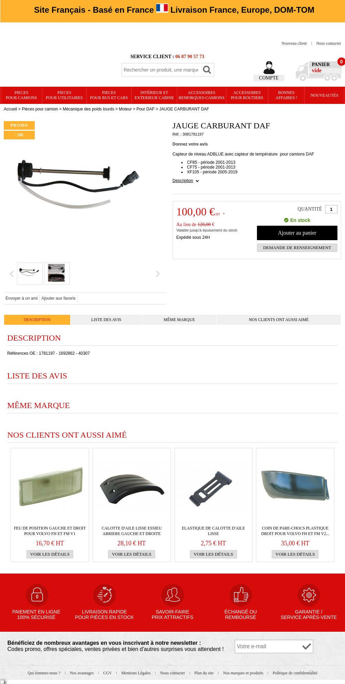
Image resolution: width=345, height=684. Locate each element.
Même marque (179, 319)
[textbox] (161, 70)
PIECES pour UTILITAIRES (64, 95)
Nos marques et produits (243, 673)
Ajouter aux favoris (58, 298)
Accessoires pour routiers (247, 95)
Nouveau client (295, 43)
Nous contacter (328, 43)
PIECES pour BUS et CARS (109, 95)
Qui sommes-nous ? (44, 673)
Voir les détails (50, 554)
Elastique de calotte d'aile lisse (213, 531)
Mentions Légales (136, 673)
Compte (269, 78)
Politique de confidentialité (295, 673)
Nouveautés (324, 95)
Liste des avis (106, 319)
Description (183, 180)
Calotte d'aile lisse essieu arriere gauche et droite (131, 531)
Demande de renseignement (297, 247)
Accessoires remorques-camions (201, 95)
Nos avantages (82, 673)
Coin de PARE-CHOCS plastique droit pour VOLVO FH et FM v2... (295, 531)
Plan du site (204, 673)
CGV (108, 673)
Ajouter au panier (297, 233)
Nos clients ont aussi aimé (279, 319)
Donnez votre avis (190, 144)
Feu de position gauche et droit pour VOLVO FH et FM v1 (50, 531)
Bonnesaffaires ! (286, 95)
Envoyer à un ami (21, 298)
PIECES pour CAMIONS (21, 95)
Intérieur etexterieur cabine (154, 95)
